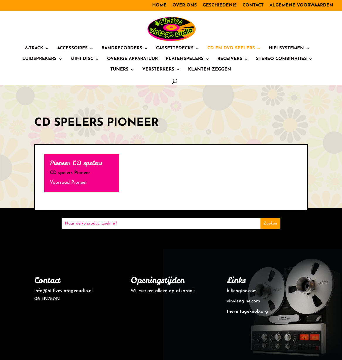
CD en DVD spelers (231, 48)
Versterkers (158, 70)
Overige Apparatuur (132, 59)
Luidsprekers (39, 59)
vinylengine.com (243, 301)
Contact (253, 5)
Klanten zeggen (209, 70)
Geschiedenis (220, 5)
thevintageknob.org (247, 311)
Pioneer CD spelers (76, 163)
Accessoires (72, 48)
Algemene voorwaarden (301, 5)
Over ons (184, 5)
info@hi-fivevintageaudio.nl (63, 291)
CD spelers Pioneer (70, 172)
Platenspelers (185, 59)
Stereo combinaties (281, 59)
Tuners (119, 70)
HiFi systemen (286, 48)
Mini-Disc (81, 59)
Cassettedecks (175, 48)
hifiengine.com (242, 291)
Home (159, 5)
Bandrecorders (121, 48)
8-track (34, 48)
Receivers (229, 59)
